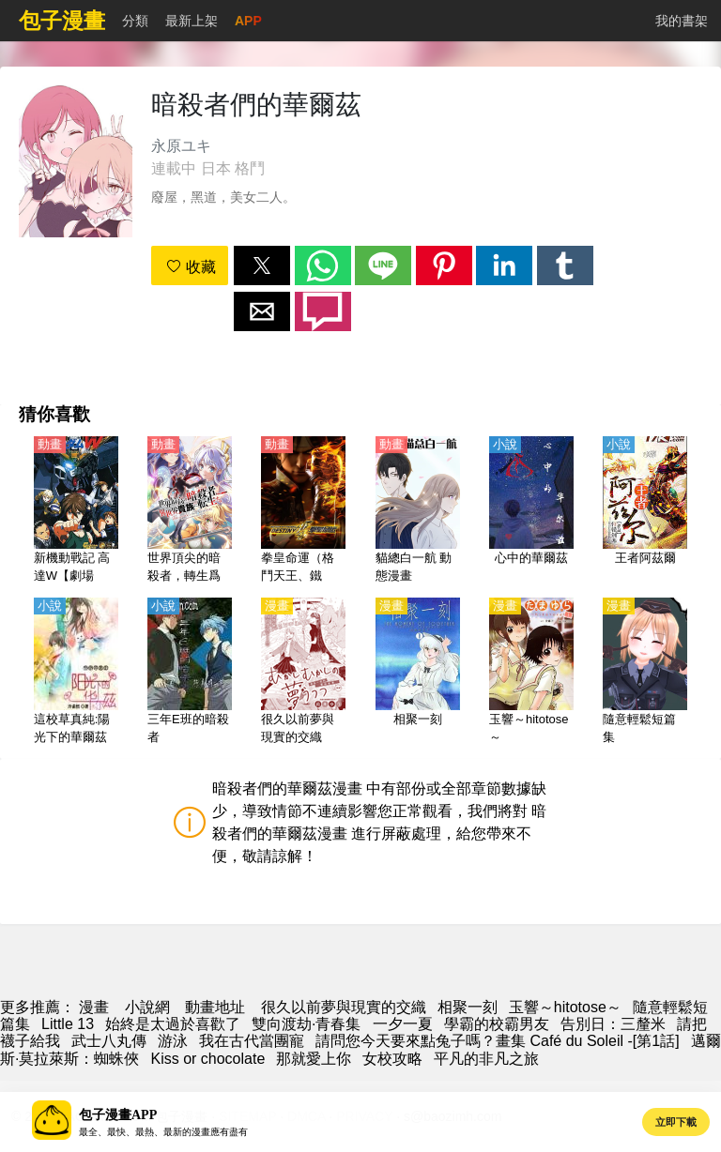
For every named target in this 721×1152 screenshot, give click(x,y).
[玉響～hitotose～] (531, 673)
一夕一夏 (403, 1024)
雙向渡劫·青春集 (306, 1024)
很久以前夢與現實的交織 (343, 1007)
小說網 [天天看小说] (147, 1007)
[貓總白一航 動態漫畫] (418, 511)
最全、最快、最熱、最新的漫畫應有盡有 (163, 1132)
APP (248, 20)
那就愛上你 (313, 1059)
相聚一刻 (467, 1007)
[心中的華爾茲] (531, 511)
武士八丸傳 (108, 1041)
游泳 (173, 1041)
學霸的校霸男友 (496, 1024)
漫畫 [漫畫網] (94, 1007)
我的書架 (681, 20)
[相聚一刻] (418, 673)
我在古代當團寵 (251, 1041)
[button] (262, 265)
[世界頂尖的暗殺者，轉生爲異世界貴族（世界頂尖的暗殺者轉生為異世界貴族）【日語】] (189, 511)
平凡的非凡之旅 (486, 1059)
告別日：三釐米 (613, 1024)
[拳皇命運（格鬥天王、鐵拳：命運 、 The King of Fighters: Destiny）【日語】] (303, 511)
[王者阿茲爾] (645, 511)
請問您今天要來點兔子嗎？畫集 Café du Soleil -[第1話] (497, 1041)
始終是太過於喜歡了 (172, 1024)
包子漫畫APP (118, 1115)
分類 (135, 20)
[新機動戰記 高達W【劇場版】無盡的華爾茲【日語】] (76, 511)
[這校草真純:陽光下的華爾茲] (76, 673)
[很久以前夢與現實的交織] (303, 673)
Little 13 (67, 1024)
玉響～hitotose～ (565, 1007)
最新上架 (191, 20)
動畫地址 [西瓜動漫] (215, 1007)
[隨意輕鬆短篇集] (645, 673)
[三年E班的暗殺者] (189, 673)
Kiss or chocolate (207, 1059)
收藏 (190, 267)
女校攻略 (392, 1059)
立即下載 (676, 1122)
